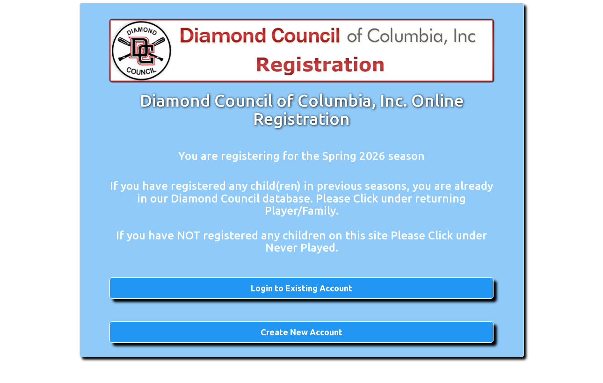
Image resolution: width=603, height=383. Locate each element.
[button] (301, 288)
